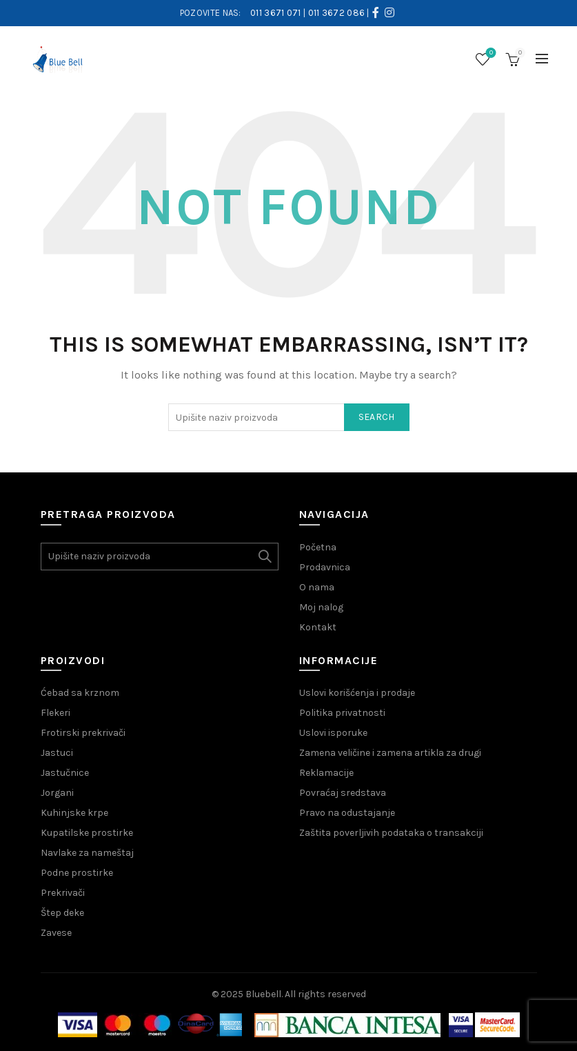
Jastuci (57, 753)
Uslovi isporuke (333, 733)
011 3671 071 (275, 13)
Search (376, 417)
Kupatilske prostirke (87, 833)
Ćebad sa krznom (80, 693)
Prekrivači (63, 893)
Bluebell (263, 994)
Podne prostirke (77, 873)
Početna (317, 547)
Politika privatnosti (342, 713)
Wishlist (490, 53)
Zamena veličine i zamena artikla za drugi (390, 753)
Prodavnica (324, 567)
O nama (316, 587)
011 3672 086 (336, 13)
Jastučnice (65, 773)
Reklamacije (326, 773)
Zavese (56, 933)
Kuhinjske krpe (74, 813)
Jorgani (57, 793)
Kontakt (317, 627)
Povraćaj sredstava (342, 793)
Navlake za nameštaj (87, 853)
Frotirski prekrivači (83, 733)
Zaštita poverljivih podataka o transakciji (391, 833)
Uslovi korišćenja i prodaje (357, 693)
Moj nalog (321, 607)
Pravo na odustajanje (347, 813)
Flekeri (55, 713)
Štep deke (62, 913)
